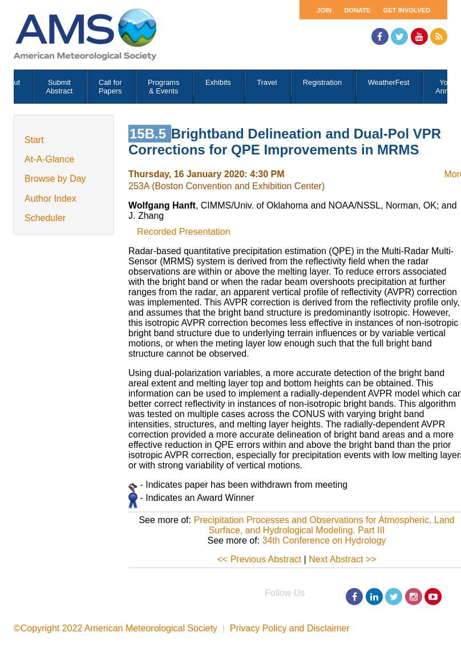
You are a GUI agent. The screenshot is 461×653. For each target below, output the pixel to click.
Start (34, 140)
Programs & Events (163, 86)
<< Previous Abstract (259, 559)
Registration (322, 82)
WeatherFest (389, 82)
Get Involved (406, 10)
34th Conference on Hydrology (324, 540)
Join (324, 10)
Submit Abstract (59, 86)
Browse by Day (55, 178)
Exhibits (218, 82)
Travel (267, 82)
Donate (357, 10)
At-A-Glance (49, 159)
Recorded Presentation (183, 231)
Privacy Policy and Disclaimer (290, 628)
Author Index (50, 198)
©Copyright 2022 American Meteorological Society (115, 628)
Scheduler (45, 218)
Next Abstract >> (342, 559)
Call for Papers (110, 86)
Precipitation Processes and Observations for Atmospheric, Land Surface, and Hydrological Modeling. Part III (323, 525)
